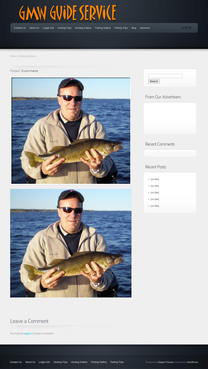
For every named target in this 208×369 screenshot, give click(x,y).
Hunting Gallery (83, 28)
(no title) (155, 179)
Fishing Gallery (103, 28)
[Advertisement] (56, 313)
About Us (34, 28)
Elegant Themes (166, 362)
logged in (28, 333)
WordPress (192, 362)
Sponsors (145, 28)
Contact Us (20, 28)
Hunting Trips (65, 28)
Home (13, 56)
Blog (133, 28)
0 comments (30, 71)
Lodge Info (48, 28)
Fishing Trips (121, 28)
